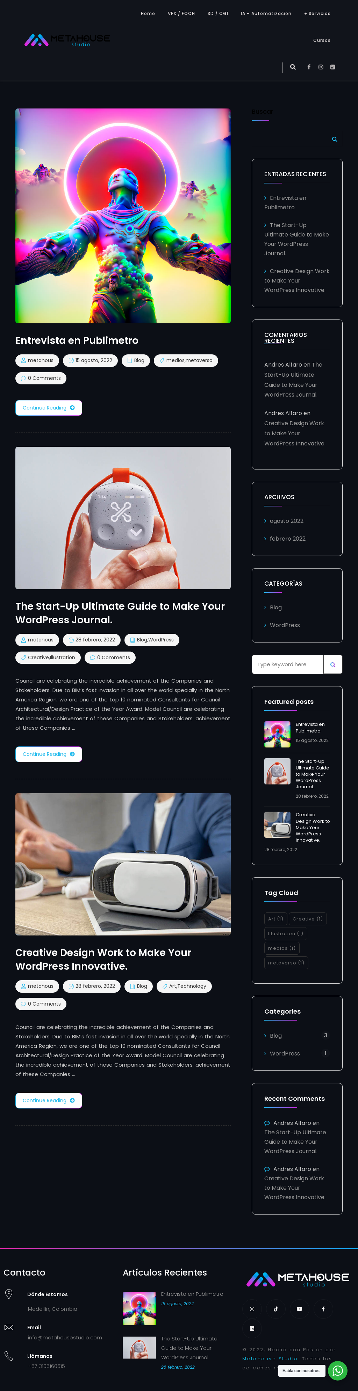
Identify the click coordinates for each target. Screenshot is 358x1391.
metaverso (199, 361)
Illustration (62, 658)
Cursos (322, 40)
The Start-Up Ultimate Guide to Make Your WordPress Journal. (312, 774)
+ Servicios (317, 13)
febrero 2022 (288, 539)
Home (148, 13)
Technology (191, 986)
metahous (40, 361)
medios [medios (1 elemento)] (282, 948)
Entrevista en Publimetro (310, 727)
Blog (139, 361)
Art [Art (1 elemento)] (276, 919)
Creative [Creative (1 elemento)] (308, 919)
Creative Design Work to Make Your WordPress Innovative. (297, 280)
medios (175, 361)
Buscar (262, 112)
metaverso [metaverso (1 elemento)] (286, 963)
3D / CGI (218, 13)
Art (172, 986)
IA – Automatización (266, 13)
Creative (38, 658)
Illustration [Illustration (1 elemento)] (285, 933)
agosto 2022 (286, 521)
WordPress (161, 640)
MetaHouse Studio (270, 1358)
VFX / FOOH (181, 13)
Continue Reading (49, 408)
